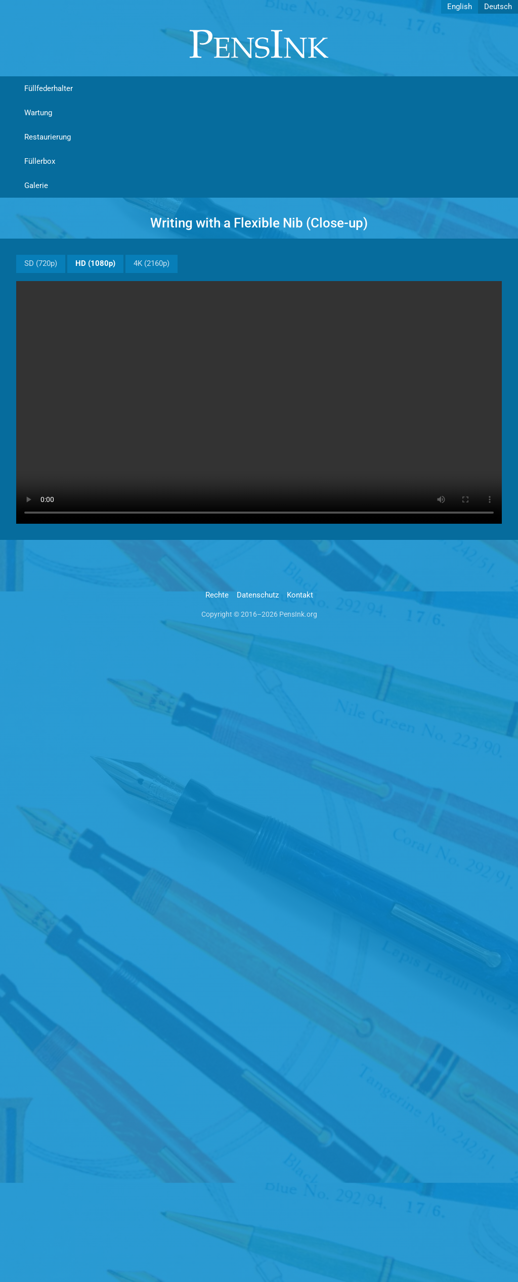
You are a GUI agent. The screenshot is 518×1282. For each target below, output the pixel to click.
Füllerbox (39, 161)
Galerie (36, 185)
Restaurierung (47, 137)
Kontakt (300, 595)
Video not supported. (259, 402)
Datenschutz (258, 595)
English (459, 6)
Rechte (217, 595)
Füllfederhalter (48, 88)
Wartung (38, 112)
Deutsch (498, 6)
